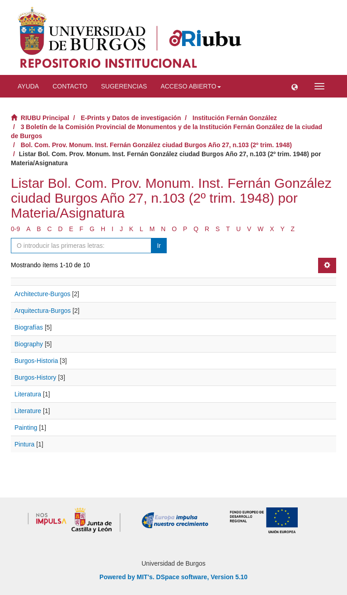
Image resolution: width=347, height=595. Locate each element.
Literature (27, 410)
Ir (159, 245)
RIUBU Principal (45, 117)
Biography (28, 344)
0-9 (15, 228)
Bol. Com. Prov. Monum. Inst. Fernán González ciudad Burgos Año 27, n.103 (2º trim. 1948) (156, 145)
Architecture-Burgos (42, 294)
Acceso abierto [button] (190, 86)
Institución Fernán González (234, 117)
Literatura (27, 394)
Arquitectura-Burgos (42, 310)
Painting (26, 427)
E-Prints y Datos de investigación (131, 117)
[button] (294, 86)
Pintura (24, 444)
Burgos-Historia (36, 360)
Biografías (28, 327)
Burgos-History (35, 377)
